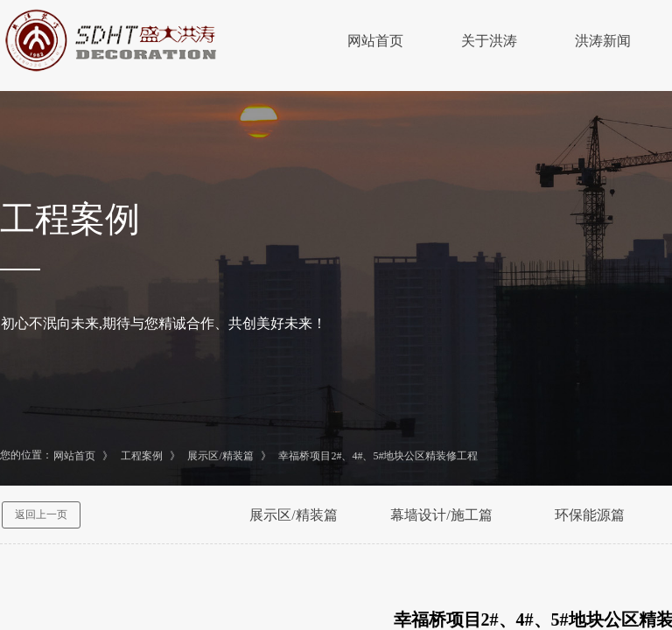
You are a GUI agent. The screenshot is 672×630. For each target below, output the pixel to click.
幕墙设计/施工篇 (441, 515)
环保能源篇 (590, 515)
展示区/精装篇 (220, 456)
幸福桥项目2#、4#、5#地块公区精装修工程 (378, 456)
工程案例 (142, 456)
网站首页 (375, 40)
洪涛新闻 (603, 40)
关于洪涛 (489, 40)
